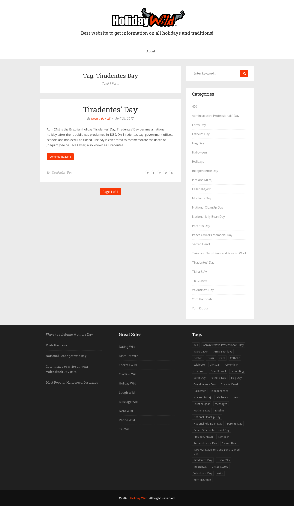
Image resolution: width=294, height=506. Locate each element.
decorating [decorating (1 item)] (237, 371)
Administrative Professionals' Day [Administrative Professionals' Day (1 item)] (223, 345)
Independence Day (205, 171)
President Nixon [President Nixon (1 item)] (203, 436)
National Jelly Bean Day (208, 217)
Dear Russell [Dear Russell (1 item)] (218, 371)
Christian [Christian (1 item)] (215, 364)
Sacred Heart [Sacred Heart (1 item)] (230, 443)
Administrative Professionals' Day (215, 116)
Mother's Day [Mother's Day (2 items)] (202, 410)
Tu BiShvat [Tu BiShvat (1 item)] (200, 466)
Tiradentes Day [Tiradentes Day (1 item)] (203, 460)
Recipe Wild (127, 420)
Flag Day (198, 143)
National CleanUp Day (207, 207)
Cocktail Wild (128, 365)
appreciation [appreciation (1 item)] (201, 351)
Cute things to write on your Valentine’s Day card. (67, 369)
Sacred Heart (201, 244)
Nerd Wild (126, 411)
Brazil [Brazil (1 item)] (211, 358)
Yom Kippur (200, 308)
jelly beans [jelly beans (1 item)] (222, 397)
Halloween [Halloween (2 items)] (200, 391)
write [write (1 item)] (220, 473)
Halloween (199, 152)
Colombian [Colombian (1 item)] (231, 364)
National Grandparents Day (66, 356)
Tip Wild (124, 429)
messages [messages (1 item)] (221, 404)
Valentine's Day (203, 290)
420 (194, 106)
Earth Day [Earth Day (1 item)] (200, 377)
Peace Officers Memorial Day (212, 235)
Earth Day (199, 125)
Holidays (198, 161)
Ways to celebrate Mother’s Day (69, 334)
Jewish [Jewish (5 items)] (237, 397)
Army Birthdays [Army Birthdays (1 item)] (223, 351)
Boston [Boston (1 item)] (198, 358)
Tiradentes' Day (62, 172)
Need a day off (100, 118)
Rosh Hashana (56, 345)
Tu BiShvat (199, 281)
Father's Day (201, 134)
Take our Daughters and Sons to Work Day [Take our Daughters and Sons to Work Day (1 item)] (217, 451)
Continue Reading (60, 156)
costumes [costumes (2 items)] (200, 371)
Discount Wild (128, 356)
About (150, 51)
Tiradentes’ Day (110, 109)
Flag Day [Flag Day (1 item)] (236, 377)
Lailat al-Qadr (201, 189)
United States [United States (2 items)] (220, 466)
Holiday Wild (127, 383)
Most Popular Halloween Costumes (72, 382)
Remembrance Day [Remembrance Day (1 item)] (205, 443)
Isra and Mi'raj (202, 180)
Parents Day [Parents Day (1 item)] (234, 423)
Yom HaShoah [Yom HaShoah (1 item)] (202, 479)
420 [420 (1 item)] (196, 345)
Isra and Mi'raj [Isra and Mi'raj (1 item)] (202, 397)
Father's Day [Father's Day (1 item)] (218, 377)
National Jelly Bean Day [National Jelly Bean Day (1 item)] (208, 423)
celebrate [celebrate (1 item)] (199, 364)
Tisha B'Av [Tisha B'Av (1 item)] (223, 460)
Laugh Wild (127, 392)
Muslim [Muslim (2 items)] (219, 410)
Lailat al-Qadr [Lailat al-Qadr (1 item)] (202, 404)
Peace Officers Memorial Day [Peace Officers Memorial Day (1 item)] (211, 430)
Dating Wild (127, 347)
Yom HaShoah (202, 299)
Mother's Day (201, 198)
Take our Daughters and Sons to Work (219, 253)
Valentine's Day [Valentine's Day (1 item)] (203, 473)
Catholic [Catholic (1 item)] (235, 358)
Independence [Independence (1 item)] (219, 391)
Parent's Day (201, 226)
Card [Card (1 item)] (222, 358)
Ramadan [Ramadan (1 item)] (224, 436)
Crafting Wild (128, 374)
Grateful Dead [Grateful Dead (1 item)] (229, 384)
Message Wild (128, 402)
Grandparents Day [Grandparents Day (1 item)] (205, 384)
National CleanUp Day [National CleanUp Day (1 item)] (207, 417)
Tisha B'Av (199, 272)
